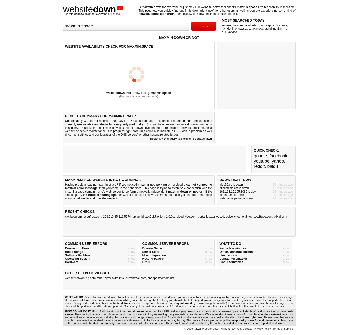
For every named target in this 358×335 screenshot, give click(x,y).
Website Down (211, 328)
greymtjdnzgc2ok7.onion (148, 216)
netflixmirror (280, 28)
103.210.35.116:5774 (117, 216)
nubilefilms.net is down (234, 188)
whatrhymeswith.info (110, 278)
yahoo (278, 161)
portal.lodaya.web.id (211, 216)
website (93, 9)
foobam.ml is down (232, 195)
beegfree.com (92, 216)
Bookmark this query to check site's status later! (181, 138)
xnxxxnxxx (256, 28)
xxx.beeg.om (73, 216)
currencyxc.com (135, 278)
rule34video (229, 32)
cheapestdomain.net (161, 278)
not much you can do (182, 195)
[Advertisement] (256, 75)
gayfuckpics (266, 25)
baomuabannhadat (245, 25)
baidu (272, 166)
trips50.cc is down (231, 184)
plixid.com (280, 216)
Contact (247, 328)
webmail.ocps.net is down (236, 198)
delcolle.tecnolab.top (239, 216)
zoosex (226, 25)
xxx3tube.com (263, 216)
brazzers (281, 25)
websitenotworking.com (80, 278)
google (260, 156)
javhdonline (229, 28)
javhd (268, 28)
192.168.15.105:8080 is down (239, 191)
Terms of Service (283, 328)
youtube (262, 161)
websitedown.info (118, 93)
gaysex (243, 28)
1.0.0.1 (170, 216)
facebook (278, 156)
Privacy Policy (262, 328)
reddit (259, 166)
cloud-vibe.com (187, 216)
